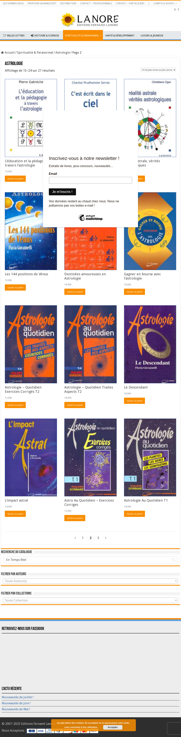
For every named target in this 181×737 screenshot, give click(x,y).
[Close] (137, 111)
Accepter (113, 727)
